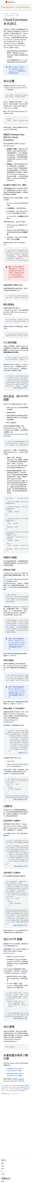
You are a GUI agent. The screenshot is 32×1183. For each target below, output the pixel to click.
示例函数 (18, 973)
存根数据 (13, 647)
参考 (2, 1166)
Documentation (7, 7)
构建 (17, 15)
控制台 (13, 203)
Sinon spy (15, 930)
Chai (4, 816)
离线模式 (11, 364)
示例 (2, 1168)
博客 (2, 1181)
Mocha (25, 88)
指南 (2, 1163)
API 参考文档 (12, 656)
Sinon (9, 774)
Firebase (5, 13)
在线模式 (20, 639)
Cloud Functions (23, 7)
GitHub (3, 1174)
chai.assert (10, 985)
